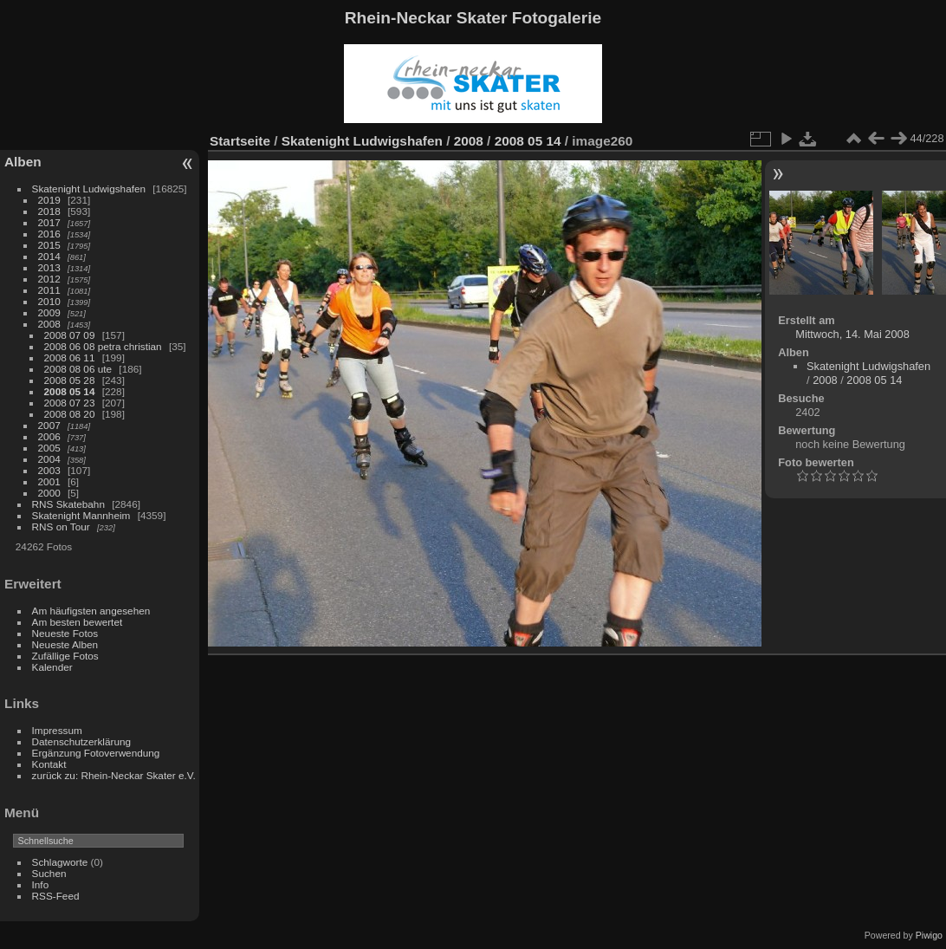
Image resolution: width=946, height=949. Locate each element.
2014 (49, 256)
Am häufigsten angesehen (91, 610)
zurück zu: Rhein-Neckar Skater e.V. (114, 775)
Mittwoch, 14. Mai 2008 (852, 334)
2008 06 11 (69, 357)
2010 (49, 301)
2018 (49, 211)
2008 (49, 323)
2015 (49, 244)
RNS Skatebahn (68, 504)
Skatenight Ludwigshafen (89, 188)
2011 (49, 290)
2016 (49, 233)
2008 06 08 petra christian (103, 346)
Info (40, 884)
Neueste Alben (65, 644)
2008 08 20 (69, 413)
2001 (49, 481)
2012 (49, 278)
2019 (49, 199)
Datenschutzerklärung (81, 741)
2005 (49, 447)
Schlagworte (60, 862)
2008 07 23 (69, 402)
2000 (49, 492)
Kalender (52, 667)
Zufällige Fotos (65, 655)
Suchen (49, 873)
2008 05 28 (69, 380)
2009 (49, 312)
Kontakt (49, 764)
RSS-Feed (56, 895)
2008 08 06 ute (78, 368)
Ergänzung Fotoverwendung (96, 752)
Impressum (57, 730)
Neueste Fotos (65, 633)
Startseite (240, 140)
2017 (49, 222)
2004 (49, 459)
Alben (23, 161)
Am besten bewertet (77, 621)
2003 (49, 470)
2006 (49, 436)
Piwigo (929, 935)
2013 (49, 267)
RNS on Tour (61, 526)
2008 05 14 (69, 391)
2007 (49, 425)
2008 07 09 (69, 335)
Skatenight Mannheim (81, 515)
